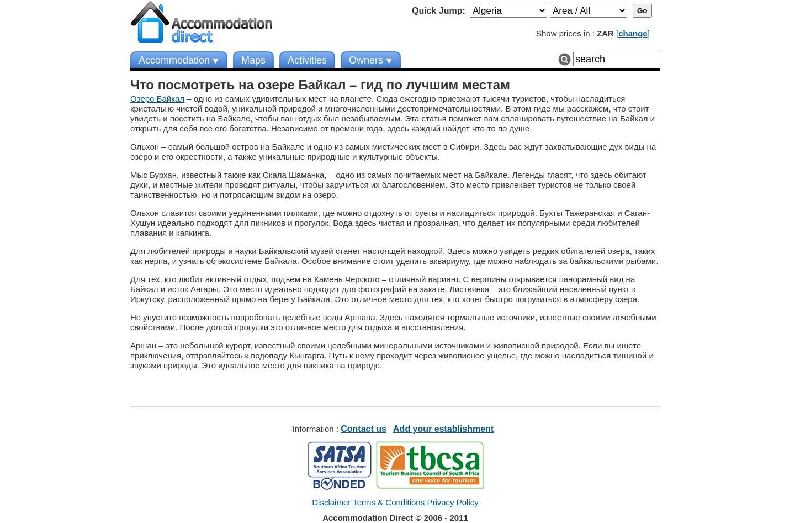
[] (633, 33)
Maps (253, 60)
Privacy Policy (452, 502)
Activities (307, 60)
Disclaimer (331, 502)
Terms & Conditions (389, 502)
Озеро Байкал (157, 98)
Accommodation (174, 60)
